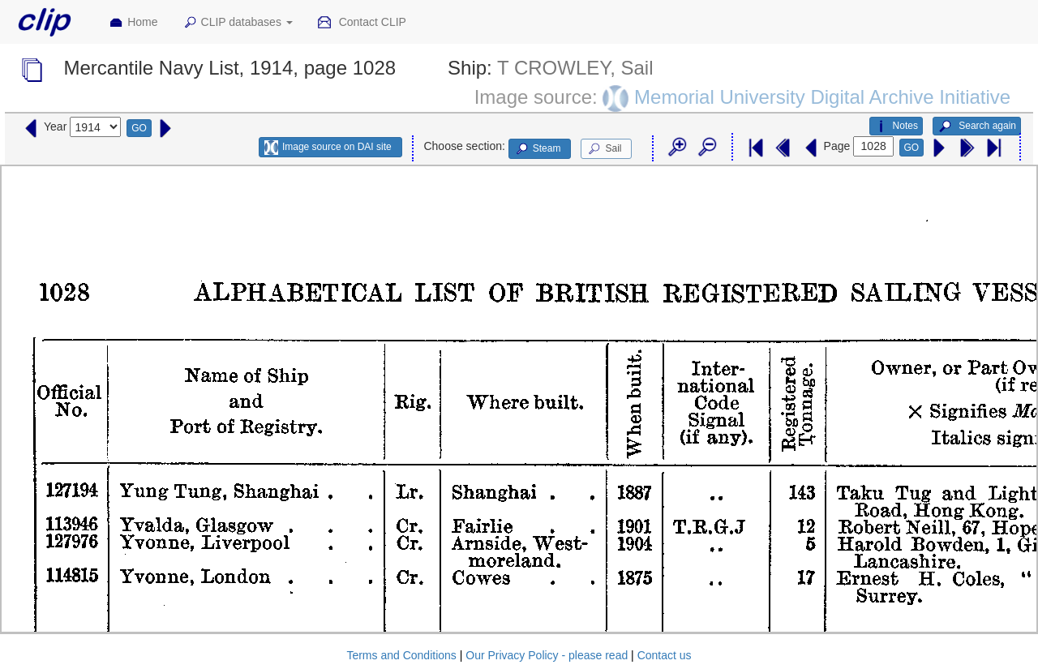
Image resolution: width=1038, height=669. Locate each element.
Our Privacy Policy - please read (546, 655)
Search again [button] (976, 126)
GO (139, 128)
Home (133, 22)
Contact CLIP (361, 22)
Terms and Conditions (401, 655)
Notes (896, 126)
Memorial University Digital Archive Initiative (822, 96)
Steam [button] (537, 149)
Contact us (664, 655)
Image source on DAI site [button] (328, 147)
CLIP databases (237, 22)
